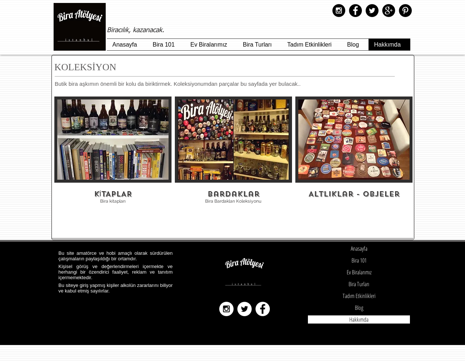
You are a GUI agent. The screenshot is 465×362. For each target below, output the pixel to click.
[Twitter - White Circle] (244, 309)
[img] (354, 155)
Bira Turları (359, 284)
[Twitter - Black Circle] (372, 10)
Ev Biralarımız (359, 272)
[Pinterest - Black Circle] (405, 10)
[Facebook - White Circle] (262, 309)
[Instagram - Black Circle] (338, 10)
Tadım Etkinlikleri (359, 296)
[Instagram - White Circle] (226, 309)
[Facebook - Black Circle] (355, 10)
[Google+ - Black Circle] (388, 10)
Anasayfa (359, 248)
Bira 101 (359, 260)
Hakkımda (359, 319)
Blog (359, 308)
